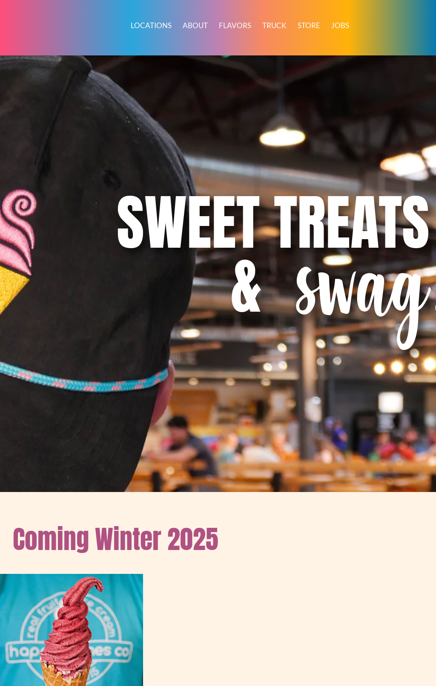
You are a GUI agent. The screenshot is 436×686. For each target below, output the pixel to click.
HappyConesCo (175, 645)
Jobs (340, 25)
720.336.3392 (178, 614)
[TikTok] (179, 583)
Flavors (235, 25)
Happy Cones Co (178, 604)
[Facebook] (156, 583)
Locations (151, 25)
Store (309, 25)
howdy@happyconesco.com (178, 624)
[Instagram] (202, 583)
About (195, 25)
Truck (274, 25)
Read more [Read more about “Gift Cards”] (47, 415)
